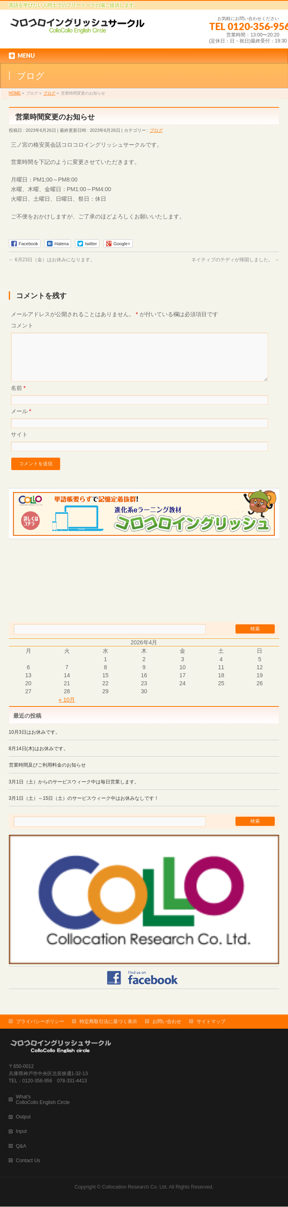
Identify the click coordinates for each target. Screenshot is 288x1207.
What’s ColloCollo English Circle (43, 1100)
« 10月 (67, 709)
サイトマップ (211, 1022)
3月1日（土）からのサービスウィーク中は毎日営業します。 (74, 791)
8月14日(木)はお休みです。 (38, 758)
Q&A (21, 1146)
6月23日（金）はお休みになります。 (52, 259)
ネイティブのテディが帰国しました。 (235, 259)
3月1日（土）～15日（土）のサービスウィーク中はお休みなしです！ (84, 808)
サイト (19, 444)
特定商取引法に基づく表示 (108, 1022)
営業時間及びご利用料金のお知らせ (47, 774)
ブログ (156, 130)
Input (21, 1131)
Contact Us (28, 1161)
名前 (18, 397)
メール (21, 421)
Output (23, 1117)
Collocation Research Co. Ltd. (135, 1187)
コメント (22, 325)
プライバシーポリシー (40, 1022)
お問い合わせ (166, 1022)
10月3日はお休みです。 (34, 742)
